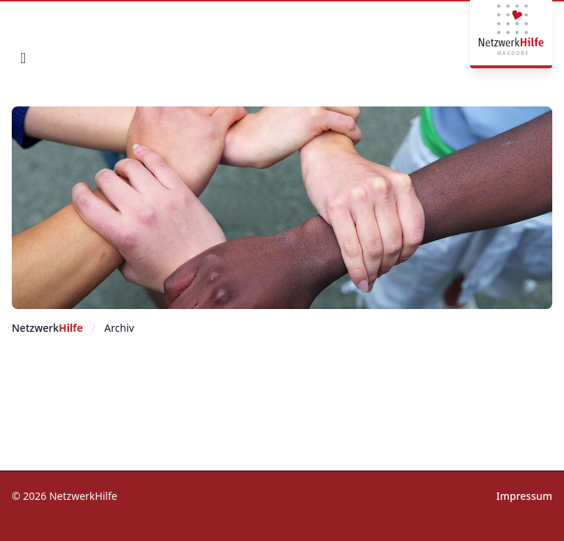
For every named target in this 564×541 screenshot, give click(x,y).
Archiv (119, 328)
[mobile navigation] (23, 58)
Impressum (524, 496)
